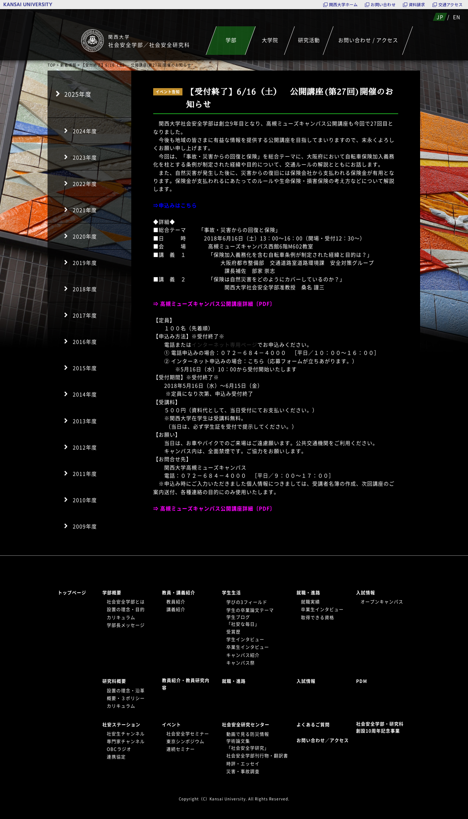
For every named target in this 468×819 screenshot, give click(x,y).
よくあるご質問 (313, 724)
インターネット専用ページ (224, 344)
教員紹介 (175, 602)
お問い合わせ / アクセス (368, 40)
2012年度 (85, 447)
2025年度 (77, 94)
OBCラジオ (119, 749)
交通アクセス (450, 4)
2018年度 (85, 288)
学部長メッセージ (126, 625)
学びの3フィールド (246, 602)
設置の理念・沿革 (126, 690)
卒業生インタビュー (247, 647)
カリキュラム (121, 617)
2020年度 (85, 236)
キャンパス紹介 (243, 655)
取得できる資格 (317, 617)
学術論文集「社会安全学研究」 (247, 744)
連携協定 (116, 757)
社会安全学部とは (126, 602)
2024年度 (85, 131)
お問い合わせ (383, 4)
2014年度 (85, 394)
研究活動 (309, 40)
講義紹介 (175, 609)
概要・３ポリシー (126, 698)
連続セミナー (180, 749)
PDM (361, 681)
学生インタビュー (245, 639)
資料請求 (417, 4)
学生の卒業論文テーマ (250, 610)
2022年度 (85, 183)
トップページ (72, 592)
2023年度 (85, 157)
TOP (52, 65)
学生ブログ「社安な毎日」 (243, 620)
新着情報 (68, 65)
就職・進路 (308, 592)
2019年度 (85, 262)
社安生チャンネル (126, 734)
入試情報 (365, 592)
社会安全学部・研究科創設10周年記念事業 (380, 727)
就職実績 (310, 602)
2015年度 (85, 367)
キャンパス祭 (240, 663)
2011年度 (85, 473)
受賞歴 (233, 632)
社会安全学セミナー (187, 734)
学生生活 (231, 592)
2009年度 (85, 526)
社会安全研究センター (245, 724)
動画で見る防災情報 (247, 734)
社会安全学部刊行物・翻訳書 (257, 755)
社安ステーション (121, 724)
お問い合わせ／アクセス (325, 740)
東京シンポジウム (185, 741)
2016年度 (85, 341)
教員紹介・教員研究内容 (186, 684)
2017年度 (85, 315)
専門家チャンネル (126, 741)
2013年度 (85, 420)
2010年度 (85, 499)
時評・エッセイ (243, 763)
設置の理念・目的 (126, 609)
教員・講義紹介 (178, 592)
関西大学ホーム (343, 4)
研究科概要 (114, 681)
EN (456, 17)
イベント (171, 724)
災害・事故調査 (243, 771)
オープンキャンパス (382, 602)
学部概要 (111, 592)
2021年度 (85, 210)
